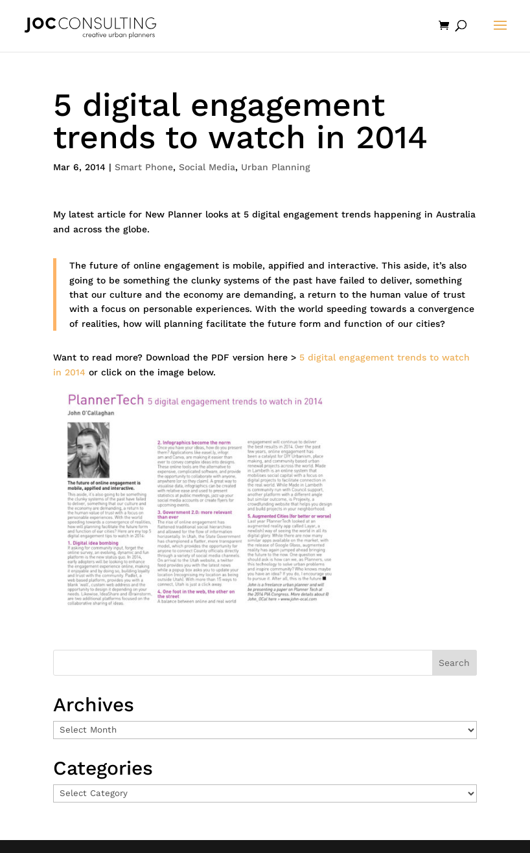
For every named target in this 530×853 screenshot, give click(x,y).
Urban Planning (275, 167)
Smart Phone (144, 167)
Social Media (207, 167)
